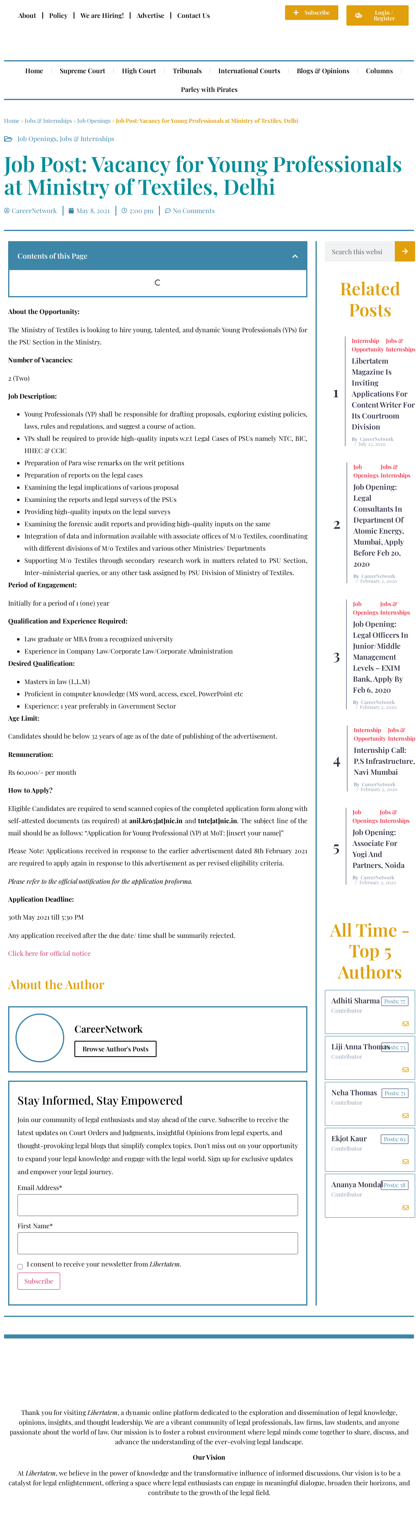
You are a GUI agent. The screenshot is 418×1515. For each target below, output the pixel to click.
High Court (139, 70)
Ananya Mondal (357, 1184)
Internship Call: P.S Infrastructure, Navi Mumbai (384, 761)
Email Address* (39, 1187)
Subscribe (38, 1281)
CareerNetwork (377, 438)
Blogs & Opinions (323, 70)
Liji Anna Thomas (360, 1046)
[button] (295, 256)
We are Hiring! (102, 15)
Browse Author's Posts (115, 1048)
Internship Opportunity (368, 345)
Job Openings (94, 120)
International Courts (249, 70)
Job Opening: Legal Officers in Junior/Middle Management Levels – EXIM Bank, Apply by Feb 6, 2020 (380, 657)
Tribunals (187, 70)
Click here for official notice (49, 953)
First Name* (35, 1226)
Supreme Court (82, 70)
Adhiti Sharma (355, 1000)
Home (34, 70)
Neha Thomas (354, 1092)
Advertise (150, 15)
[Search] (405, 251)
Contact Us (193, 15)
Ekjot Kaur (349, 1138)
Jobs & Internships (48, 120)
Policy (58, 15)
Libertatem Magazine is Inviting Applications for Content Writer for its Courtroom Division (383, 394)
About (27, 15)
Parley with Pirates (209, 89)
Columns (379, 70)
